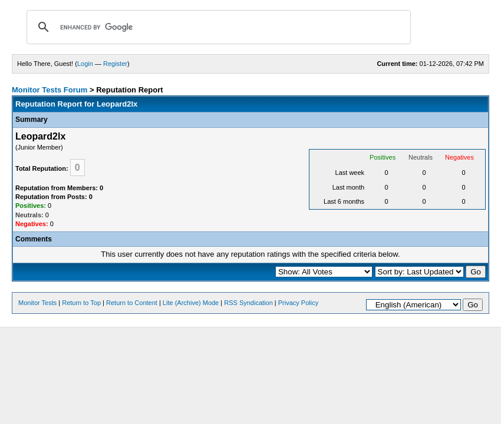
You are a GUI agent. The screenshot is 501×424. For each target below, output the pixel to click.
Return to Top (81, 302)
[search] (217, 27)
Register (115, 63)
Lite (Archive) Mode (191, 302)
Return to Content (131, 302)
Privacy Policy (298, 302)
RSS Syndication (248, 302)
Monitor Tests (37, 302)
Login (85, 63)
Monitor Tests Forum (49, 89)
